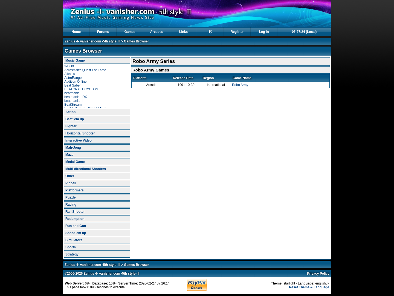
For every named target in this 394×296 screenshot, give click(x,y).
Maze (69, 155)
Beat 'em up (74, 119)
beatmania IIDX (75, 97)
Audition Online (75, 82)
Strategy (72, 254)
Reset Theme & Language (309, 287)
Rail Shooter (75, 212)
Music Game (75, 60)
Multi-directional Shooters (85, 169)
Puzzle (70, 197)
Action (70, 112)
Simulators (73, 240)
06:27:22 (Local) (304, 32)
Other (69, 176)
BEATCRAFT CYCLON (81, 89)
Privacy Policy (318, 273)
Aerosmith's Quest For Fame (85, 70)
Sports (70, 247)
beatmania (72, 93)
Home (76, 32)
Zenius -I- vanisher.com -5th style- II (92, 41)
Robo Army (240, 85)
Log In (264, 32)
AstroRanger (73, 78)
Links (183, 32)
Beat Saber (72, 85)
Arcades (156, 32)
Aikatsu (69, 74)
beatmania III (73, 101)
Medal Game (75, 162)
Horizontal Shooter (80, 133)
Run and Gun (75, 226)
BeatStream (73, 105)
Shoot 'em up (75, 233)
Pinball (70, 183)
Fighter (71, 126)
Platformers (74, 190)
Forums (103, 32)
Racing (70, 204)
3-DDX (69, 66)
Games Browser (136, 41)
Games (129, 32)
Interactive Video (78, 140)
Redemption (74, 219)
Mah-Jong (73, 148)
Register (237, 32)
